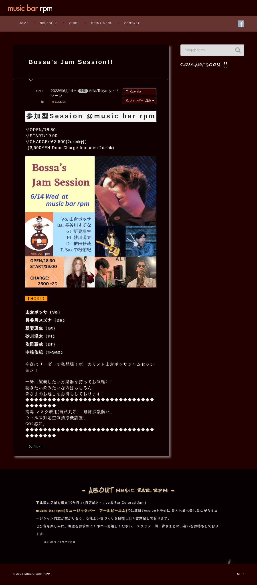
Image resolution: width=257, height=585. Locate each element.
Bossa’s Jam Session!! (73, 62)
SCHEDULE (49, 23)
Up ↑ (240, 574)
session (59, 102)
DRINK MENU (102, 23)
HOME (23, 23)
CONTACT (132, 23)
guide (74, 23)
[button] (139, 101)
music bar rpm (37, 574)
